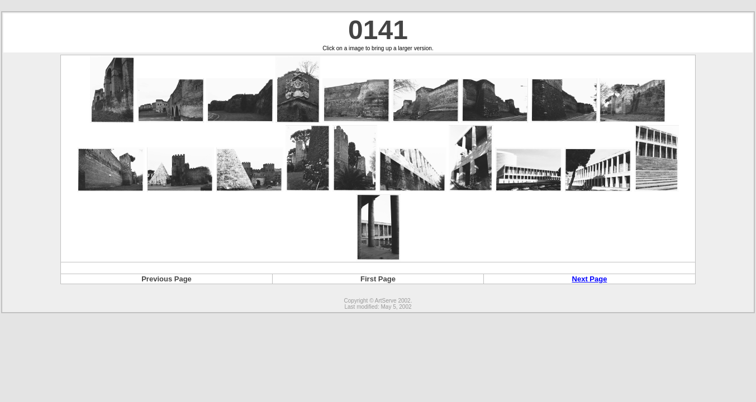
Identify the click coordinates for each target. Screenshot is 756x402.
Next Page (589, 279)
